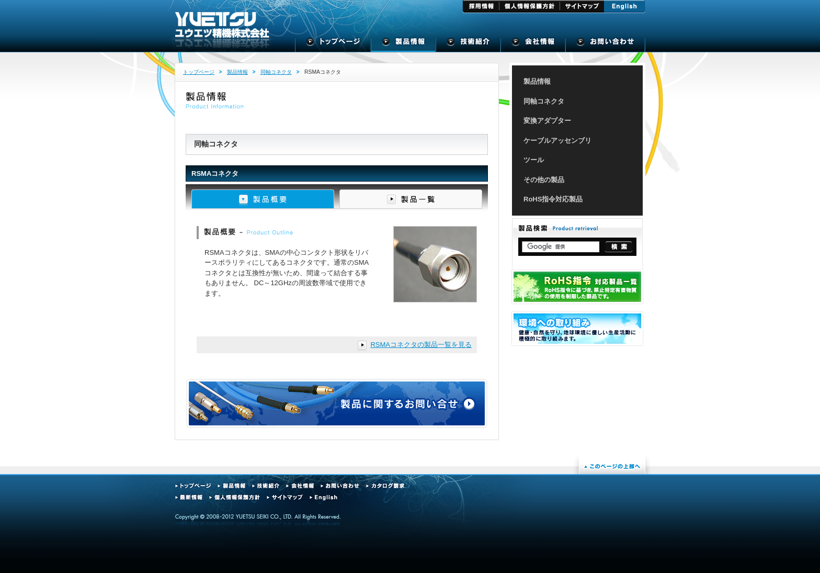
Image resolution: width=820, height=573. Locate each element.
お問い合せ (605, 44)
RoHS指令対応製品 (553, 199)
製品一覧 (410, 199)
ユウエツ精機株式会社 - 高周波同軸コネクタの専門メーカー (222, 25)
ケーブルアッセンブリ (557, 140)
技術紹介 (468, 44)
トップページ (333, 44)
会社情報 (300, 485)
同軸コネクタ (276, 72)
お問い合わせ (340, 485)
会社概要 (533, 44)
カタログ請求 (385, 485)
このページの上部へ (612, 466)
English (624, 6)
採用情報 (480, 6)
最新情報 (189, 497)
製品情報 (403, 44)
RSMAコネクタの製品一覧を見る (421, 345)
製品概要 (262, 199)
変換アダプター (547, 121)
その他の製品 (543, 180)
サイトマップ (582, 6)
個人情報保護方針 (529, 6)
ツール (533, 160)
